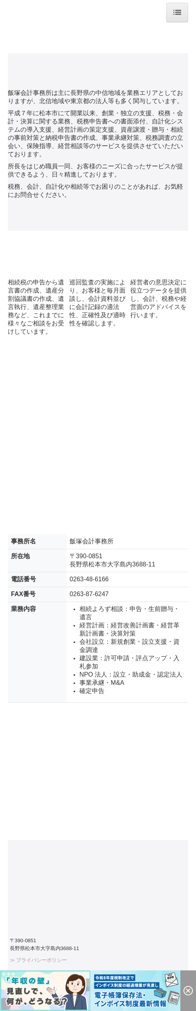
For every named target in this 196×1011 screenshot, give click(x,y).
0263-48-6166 (89, 579)
